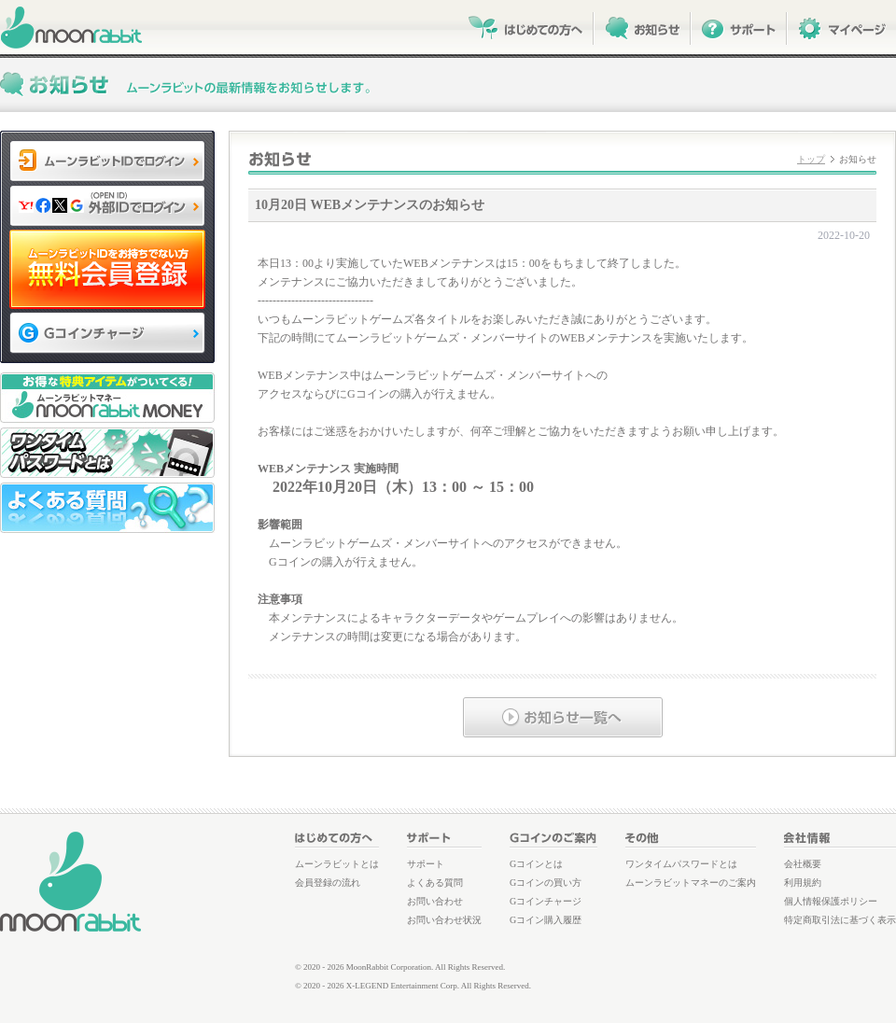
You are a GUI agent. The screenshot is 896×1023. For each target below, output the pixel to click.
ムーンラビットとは (337, 864)
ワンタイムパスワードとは (681, 864)
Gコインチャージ (545, 901)
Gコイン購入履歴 (545, 920)
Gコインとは (536, 864)
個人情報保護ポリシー (830, 901)
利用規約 (802, 882)
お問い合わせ (435, 901)
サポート (425, 864)
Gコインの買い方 (545, 882)
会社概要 (802, 864)
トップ (811, 159)
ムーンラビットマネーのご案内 (690, 882)
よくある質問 (435, 882)
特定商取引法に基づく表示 (840, 920)
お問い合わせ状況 (444, 920)
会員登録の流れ (327, 882)
